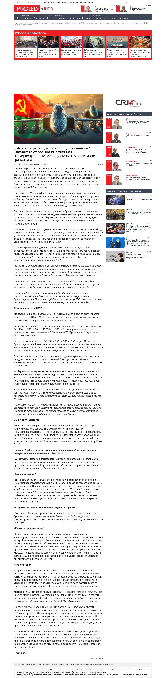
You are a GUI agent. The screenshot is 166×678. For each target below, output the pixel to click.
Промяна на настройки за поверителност (100, 665)
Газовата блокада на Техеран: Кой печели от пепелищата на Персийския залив (117, 53)
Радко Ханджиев (132, 161)
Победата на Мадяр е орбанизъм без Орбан (139, 164)
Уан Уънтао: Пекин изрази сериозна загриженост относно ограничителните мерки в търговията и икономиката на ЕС (139, 242)
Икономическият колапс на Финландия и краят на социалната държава (71, 52)
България (60, 18)
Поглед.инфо (108, 669)
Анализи (26, 18)
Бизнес (86, 18)
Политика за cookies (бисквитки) (39, 665)
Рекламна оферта (21, 665)
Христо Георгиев (101, 6)
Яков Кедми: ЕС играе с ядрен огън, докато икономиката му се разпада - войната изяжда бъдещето (138, 228)
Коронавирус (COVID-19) (47, 2)
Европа (35, 23)
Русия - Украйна (64, 2)
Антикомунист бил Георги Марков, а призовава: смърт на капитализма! (138, 179)
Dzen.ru (100, 658)
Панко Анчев (135, 6)
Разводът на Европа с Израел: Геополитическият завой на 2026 (139, 199)
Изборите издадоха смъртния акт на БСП (138, 9)
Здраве (112, 18)
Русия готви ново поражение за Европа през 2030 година (138, 213)
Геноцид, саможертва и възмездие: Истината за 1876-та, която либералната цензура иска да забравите (25, 53)
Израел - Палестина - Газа (83, 2)
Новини (17, 2)
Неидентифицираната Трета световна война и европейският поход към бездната (48, 53)
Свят (49, 18)
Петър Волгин (131, 147)
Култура (123, 18)
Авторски (39, 18)
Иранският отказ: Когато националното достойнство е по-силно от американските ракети (140, 53)
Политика (74, 18)
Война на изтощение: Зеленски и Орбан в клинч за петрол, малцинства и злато (93, 53)
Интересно (99, 18)
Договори (54, 665)
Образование (74, 665)
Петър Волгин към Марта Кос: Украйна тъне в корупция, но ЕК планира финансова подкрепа (138, 151)
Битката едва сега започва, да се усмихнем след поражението (104, 10)
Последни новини (29, 2)
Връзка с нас (63, 665)
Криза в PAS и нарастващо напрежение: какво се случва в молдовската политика (138, 256)
